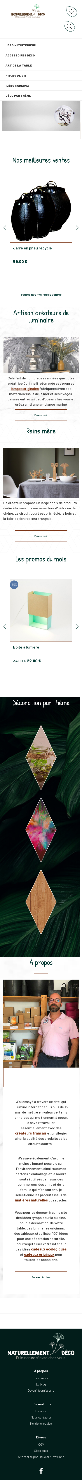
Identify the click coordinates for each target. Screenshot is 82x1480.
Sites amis (41, 1450)
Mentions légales (41, 1423)
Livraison (41, 1411)
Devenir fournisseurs (41, 1390)
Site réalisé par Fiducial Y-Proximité (41, 1457)
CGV (41, 1444)
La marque (41, 1378)
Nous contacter (41, 1417)
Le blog (41, 1384)
